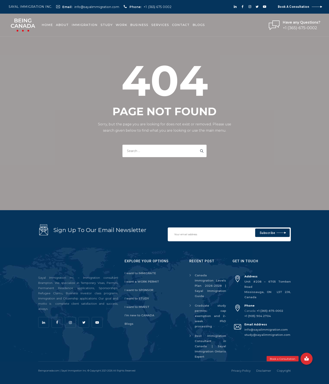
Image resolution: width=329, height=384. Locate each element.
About (62, 25)
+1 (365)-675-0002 (270, 310)
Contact (181, 25)
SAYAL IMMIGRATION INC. (30, 7)
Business (139, 25)
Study (107, 25)
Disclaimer (263, 370)
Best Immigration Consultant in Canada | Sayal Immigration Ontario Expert (210, 346)
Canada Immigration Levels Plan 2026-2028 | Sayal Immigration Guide (210, 286)
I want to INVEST (137, 307)
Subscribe (267, 233)
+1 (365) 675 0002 (158, 7)
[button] (307, 359)
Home (47, 25)
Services (160, 25)
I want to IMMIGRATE (140, 273)
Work (121, 25)
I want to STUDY (137, 298)
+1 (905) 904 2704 (257, 316)
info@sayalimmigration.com (96, 7)
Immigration (85, 25)
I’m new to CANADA (139, 315)
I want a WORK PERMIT (142, 281)
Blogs (199, 25)
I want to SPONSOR (139, 290)
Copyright (284, 370)
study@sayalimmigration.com (267, 334)
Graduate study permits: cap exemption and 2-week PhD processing (210, 316)
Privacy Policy (241, 370)
